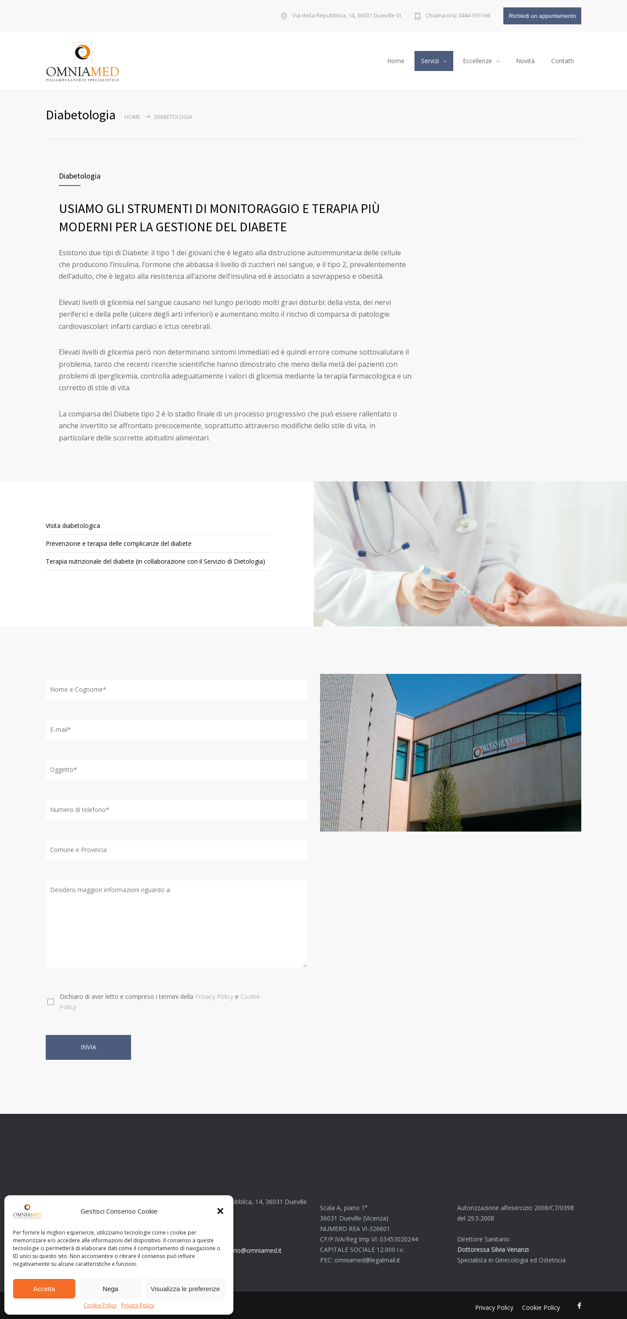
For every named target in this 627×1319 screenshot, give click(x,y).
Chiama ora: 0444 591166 (457, 16)
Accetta (44, 1288)
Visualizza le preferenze (185, 1288)
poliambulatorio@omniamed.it (239, 1245)
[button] (220, 1211)
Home (396, 58)
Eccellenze (477, 58)
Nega (110, 1288)
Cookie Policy (100, 1305)
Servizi (430, 58)
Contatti (562, 58)
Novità (525, 58)
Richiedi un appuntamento (542, 16)
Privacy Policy (137, 1305)
